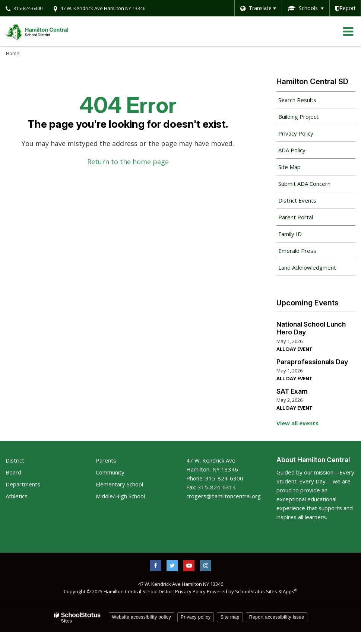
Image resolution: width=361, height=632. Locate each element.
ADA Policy (291, 150)
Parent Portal (306, 219)
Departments (23, 484)
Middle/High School (120, 496)
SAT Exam (292, 391)
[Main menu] (348, 31)
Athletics (17, 496)
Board (13, 472)
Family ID (300, 235)
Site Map (289, 167)
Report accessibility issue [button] (276, 617)
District (15, 460)
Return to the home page (128, 161)
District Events (297, 200)
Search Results (297, 100)
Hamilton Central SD (312, 81)
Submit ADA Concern (304, 183)
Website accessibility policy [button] (141, 617)
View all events (297, 423)
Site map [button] (229, 617)
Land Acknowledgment (307, 267)
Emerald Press (297, 250)
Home (12, 53)
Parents (106, 460)
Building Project (298, 116)
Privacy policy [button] (195, 617)
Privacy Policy (295, 133)
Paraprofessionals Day (312, 362)
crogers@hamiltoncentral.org (223, 496)
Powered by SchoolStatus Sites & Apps (252, 591)
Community (110, 472)
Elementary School (119, 484)
